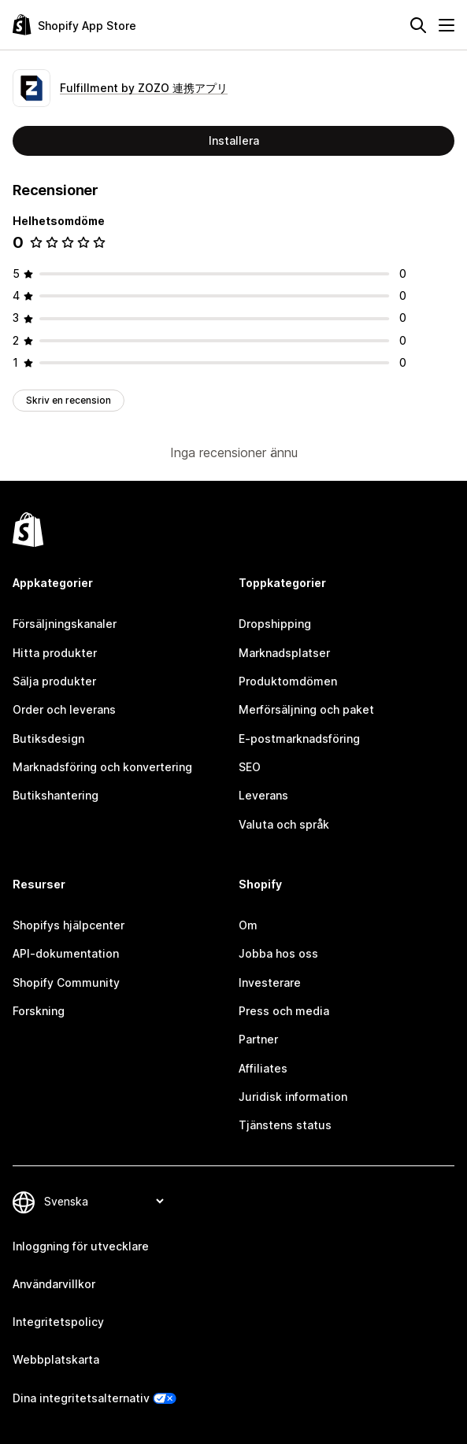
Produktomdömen (288, 681)
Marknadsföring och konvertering (102, 767)
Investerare (270, 982)
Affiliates (263, 1068)
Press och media (284, 1010)
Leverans (263, 795)
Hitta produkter (55, 652)
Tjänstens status (285, 1125)
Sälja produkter (54, 681)
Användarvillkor (54, 1284)
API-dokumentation (66, 953)
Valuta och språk (284, 824)
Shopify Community (66, 982)
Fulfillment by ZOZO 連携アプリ (144, 87)
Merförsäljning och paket (306, 709)
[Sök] (418, 25)
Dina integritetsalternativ (81, 1398)
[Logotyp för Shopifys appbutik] (74, 24)
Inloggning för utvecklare (81, 1246)
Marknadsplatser (284, 652)
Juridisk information (293, 1096)
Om (248, 925)
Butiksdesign (48, 738)
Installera (234, 140)
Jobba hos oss (278, 953)
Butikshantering (55, 795)
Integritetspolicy (58, 1321)
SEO (250, 767)
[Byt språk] (103, 1201)
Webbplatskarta (56, 1359)
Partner (258, 1039)
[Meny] (446, 25)
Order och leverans (64, 709)
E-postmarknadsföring (299, 738)
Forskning (39, 1010)
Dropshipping (275, 623)
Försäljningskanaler (65, 623)
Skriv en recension (68, 400)
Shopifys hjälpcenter (68, 925)
